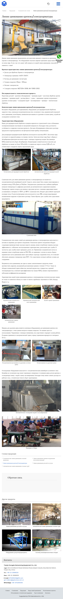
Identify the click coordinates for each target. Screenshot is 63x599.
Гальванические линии (24, 11)
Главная (4, 11)
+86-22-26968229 (12, 572)
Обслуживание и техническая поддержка (21, 593)
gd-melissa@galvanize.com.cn (14, 580)
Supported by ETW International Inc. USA (31, 596)
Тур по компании (38, 593)
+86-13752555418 (17, 583)
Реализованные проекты (49, 590)
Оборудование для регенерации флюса (16, 552)
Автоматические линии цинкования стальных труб (16, 466)
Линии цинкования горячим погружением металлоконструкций (44, 459)
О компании (15, 590)
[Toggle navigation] (58, 3)
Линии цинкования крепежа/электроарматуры (15, 463)
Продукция (12, 11)
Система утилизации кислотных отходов (47, 552)
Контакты (8, 559)
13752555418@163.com (16, 578)
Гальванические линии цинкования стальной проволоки (14, 459)
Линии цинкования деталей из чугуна (43, 463)
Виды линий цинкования (34, 590)
